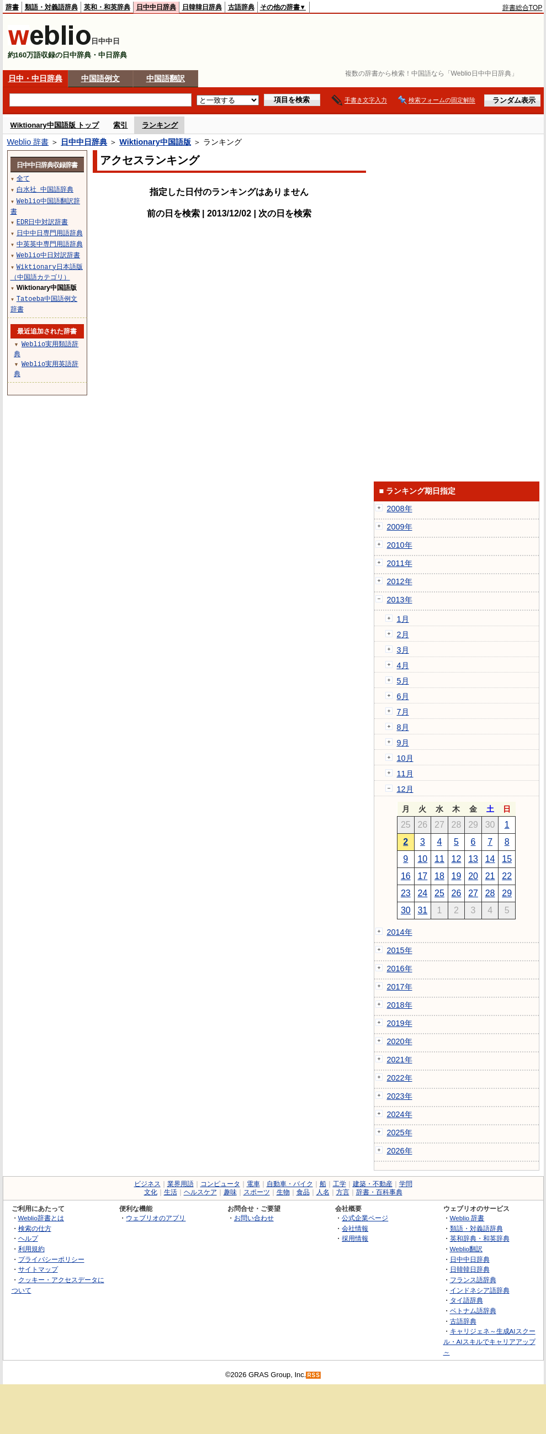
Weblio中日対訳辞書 (48, 255)
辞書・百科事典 (379, 1192)
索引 (120, 125)
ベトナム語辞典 (473, 1310)
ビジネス (147, 1184)
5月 (403, 680)
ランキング (160, 125)
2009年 (399, 526)
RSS (313, 1375)
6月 (403, 696)
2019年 (399, 1023)
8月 (403, 727)
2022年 (399, 1077)
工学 (339, 1184)
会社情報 (355, 1228)
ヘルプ (28, 1238)
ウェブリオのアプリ (155, 1217)
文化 (150, 1192)
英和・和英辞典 (107, 7)
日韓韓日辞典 (202, 7)
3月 (403, 649)
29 (507, 893)
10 (422, 859)
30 (406, 910)
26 (457, 893)
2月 (403, 634)
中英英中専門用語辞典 (50, 243)
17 (422, 876)
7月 (403, 711)
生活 (170, 1192)
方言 (342, 1192)
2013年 (399, 599)
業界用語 (180, 1184)
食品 (303, 1192)
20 (473, 876)
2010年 (399, 545)
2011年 (399, 563)
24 (422, 893)
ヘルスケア (200, 1192)
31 (422, 910)
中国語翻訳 (165, 78)
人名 (323, 1192)
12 (457, 859)
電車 (253, 1184)
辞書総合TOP (522, 8)
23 (406, 893)
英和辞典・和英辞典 (480, 1238)
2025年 (399, 1132)
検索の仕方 (34, 1228)
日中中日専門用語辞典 (50, 232)
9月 (403, 742)
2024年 (399, 1114)
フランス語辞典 (473, 1279)
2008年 (399, 508)
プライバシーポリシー (51, 1259)
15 (507, 859)
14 (490, 859)
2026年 (399, 1150)
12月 (405, 789)
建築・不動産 (373, 1184)
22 (507, 876)
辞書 (12, 7)
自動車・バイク (290, 1184)
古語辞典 (241, 7)
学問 (405, 1184)
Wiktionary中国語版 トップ (54, 125)
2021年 (399, 1059)
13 (473, 859)
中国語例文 (100, 78)
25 (439, 893)
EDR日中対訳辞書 (42, 221)
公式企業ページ (365, 1217)
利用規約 (31, 1248)
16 (406, 876)
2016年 (399, 968)
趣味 (230, 1192)
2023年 (399, 1096)
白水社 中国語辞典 (45, 189)
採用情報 (355, 1238)
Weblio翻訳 (466, 1248)
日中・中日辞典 (35, 78)
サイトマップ (38, 1269)
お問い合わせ (254, 1217)
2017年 (399, 986)
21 (490, 876)
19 (457, 876)
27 (473, 893)
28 (490, 893)
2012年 (399, 581)
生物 (283, 1192)
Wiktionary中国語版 (154, 141)
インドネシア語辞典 (480, 1290)
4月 (403, 665)
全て (23, 178)
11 (439, 859)
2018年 (399, 1005)
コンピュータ (220, 1184)
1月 (403, 619)
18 (439, 876)
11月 (405, 773)
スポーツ (256, 1192)
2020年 (399, 1041)
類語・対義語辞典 (51, 7)
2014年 (399, 932)
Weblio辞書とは (41, 1217)
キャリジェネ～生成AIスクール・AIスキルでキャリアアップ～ (489, 1341)
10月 (405, 758)
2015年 (399, 950)
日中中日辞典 (156, 7)
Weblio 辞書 (28, 141)
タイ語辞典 (466, 1300)
